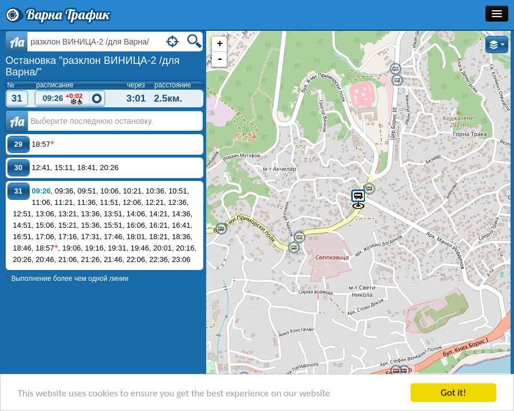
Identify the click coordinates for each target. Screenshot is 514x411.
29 (18, 144)
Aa (17, 42)
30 (18, 167)
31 (16, 98)
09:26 (63, 99)
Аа (17, 121)
